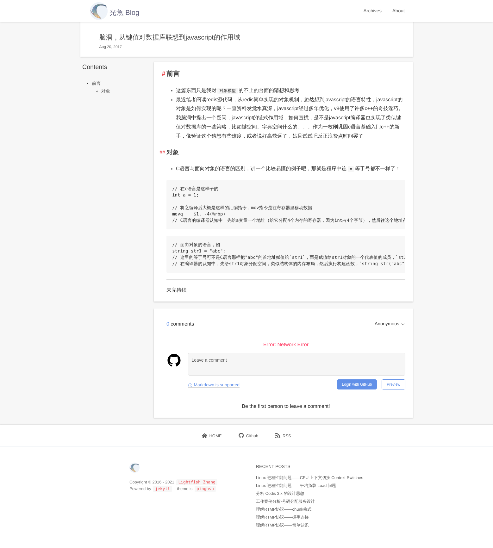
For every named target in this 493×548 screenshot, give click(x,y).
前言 (96, 83)
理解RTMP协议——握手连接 (282, 517)
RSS (283, 435)
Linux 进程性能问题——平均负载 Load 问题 (296, 485)
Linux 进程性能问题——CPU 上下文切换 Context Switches (309, 477)
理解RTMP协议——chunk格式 (283, 509)
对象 (105, 91)
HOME (212, 435)
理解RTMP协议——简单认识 (282, 525)
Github (248, 435)
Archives (372, 11)
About (398, 11)
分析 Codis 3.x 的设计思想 (280, 493)
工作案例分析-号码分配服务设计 (285, 501)
